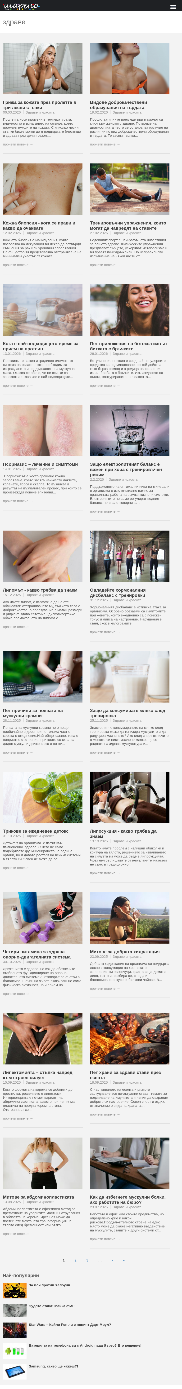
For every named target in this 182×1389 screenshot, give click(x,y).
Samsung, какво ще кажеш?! (53, 1366)
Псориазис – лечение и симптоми (40, 464)
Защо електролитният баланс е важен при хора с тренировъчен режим (126, 469)
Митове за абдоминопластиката (38, 1197)
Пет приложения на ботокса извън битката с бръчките (128, 346)
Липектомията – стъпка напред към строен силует (38, 1075)
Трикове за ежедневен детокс (36, 831)
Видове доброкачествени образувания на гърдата (118, 105)
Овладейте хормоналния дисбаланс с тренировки (118, 593)
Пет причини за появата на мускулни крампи (33, 713)
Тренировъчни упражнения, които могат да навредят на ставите (128, 225)
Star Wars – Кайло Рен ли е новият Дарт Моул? (70, 1325)
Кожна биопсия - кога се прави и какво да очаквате (39, 225)
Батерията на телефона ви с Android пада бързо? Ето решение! (85, 1345)
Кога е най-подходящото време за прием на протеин (40, 346)
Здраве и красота (40, 112)
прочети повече (16, 144)
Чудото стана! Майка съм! (52, 1306)
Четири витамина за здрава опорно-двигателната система (37, 954)
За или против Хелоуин (49, 1285)
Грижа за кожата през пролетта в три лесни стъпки (39, 105)
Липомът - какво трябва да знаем (40, 590)
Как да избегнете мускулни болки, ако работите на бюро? (128, 1200)
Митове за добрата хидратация (125, 951)
